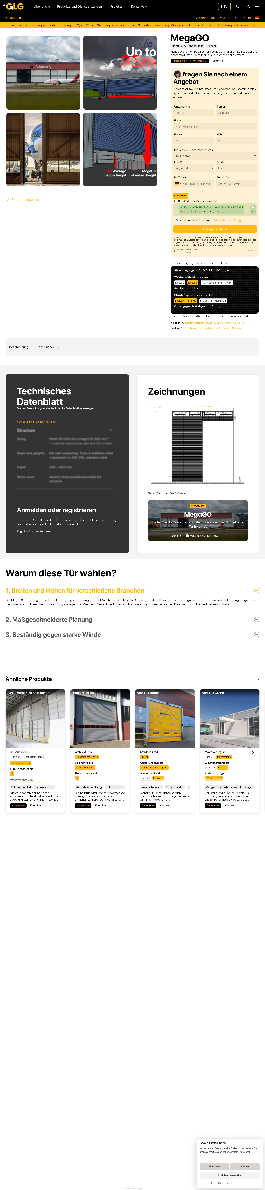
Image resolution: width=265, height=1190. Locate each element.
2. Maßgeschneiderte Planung (132, 619)
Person (221, 106)
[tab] (19, 347)
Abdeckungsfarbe (151, 784)
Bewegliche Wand (151, 787)
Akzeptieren (214, 1166)
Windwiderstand (184, 277)
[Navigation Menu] (257, 6)
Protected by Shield (132, 1188)
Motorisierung (213, 752)
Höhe (220, 134)
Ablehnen (245, 1166)
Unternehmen (183, 106)
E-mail (178, 120)
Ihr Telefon (181, 177)
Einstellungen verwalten (229, 1175)
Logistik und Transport (216, 328)
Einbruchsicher (114, 787)
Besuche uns (14, 17)
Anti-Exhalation (175, 787)
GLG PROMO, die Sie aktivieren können (198, 201)
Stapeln (239, 322)
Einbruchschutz (20, 769)
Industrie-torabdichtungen (200, 322)
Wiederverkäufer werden (213, 17)
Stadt (220, 162)
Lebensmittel (195, 328)
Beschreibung (18, 347)
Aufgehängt (251, 787)
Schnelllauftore (225, 322)
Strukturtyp (181, 295)
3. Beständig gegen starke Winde (132, 634)
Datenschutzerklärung (227, 220)
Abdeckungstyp (184, 270)
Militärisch (237, 328)
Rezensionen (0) (48, 347)
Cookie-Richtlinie (208, 1183)
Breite (178, 134)
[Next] (252, 752)
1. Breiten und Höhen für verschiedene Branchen (132, 590)
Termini (188, 252)
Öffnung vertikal (21, 787)
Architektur (181, 288)
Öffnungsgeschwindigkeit (190, 306)
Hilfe (224, 6)
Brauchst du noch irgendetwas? (194, 150)
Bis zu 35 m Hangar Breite (188, 46)
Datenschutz (224, 1183)
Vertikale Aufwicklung (89, 787)
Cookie (202, 220)
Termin (223, 178)
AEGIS (251, 251)
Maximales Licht (44, 787)
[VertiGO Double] (165, 718)
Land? (178, 162)
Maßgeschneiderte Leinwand (224, 787)
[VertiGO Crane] (230, 718)
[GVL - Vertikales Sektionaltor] (35, 718)
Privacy (180, 252)
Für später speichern (24, 199)
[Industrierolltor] (100, 718)
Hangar (211, 46)
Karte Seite (243, 17)
